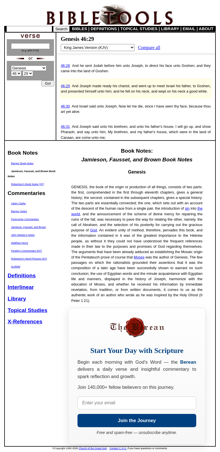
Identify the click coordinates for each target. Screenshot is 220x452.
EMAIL (189, 29)
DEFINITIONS (104, 29)
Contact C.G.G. (118, 448)
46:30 (65, 106)
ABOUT (206, 29)
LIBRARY (170, 29)
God (93, 230)
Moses (139, 257)
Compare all (149, 47)
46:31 (65, 126)
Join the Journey (137, 420)
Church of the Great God (93, 448)
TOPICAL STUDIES (139, 29)
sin (187, 208)
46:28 (65, 65)
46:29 (65, 86)
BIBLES (79, 29)
